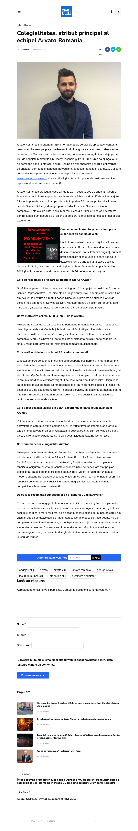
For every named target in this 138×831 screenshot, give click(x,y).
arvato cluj (60, 569)
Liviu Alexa (24, 50)
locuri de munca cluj (31, 575)
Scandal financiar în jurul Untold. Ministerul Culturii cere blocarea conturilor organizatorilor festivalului (78, 736)
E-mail (21, 634)
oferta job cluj (58, 575)
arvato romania (81, 569)
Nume (21, 624)
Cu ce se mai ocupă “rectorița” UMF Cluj (59, 751)
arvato (44, 569)
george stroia (105, 569)
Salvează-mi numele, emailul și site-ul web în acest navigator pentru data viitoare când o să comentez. (65, 662)
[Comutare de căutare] (118, 11)
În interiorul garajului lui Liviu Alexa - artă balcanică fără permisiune (74, 719)
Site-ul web (24, 645)
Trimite (96, 557)
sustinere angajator (84, 575)
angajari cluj (26, 569)
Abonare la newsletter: (52, 557)
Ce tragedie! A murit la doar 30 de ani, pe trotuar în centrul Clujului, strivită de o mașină (78, 704)
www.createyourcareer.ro (32, 178)
